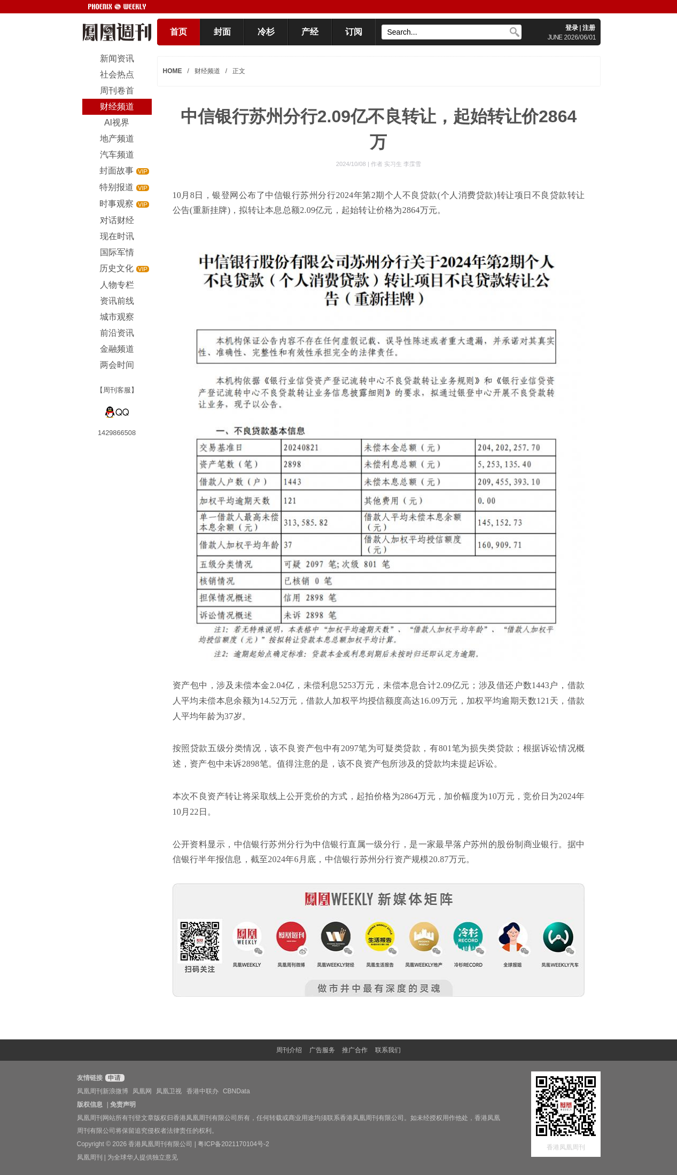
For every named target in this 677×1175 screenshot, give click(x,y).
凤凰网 (142, 1091)
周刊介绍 (289, 1050)
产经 (309, 31)
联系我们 (388, 1050)
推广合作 (355, 1050)
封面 (222, 31)
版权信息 (90, 1104)
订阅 (353, 31)
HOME (172, 71)
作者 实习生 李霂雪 (396, 164)
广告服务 (322, 1050)
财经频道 (207, 71)
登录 (571, 27)
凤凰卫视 (169, 1091)
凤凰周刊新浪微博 (102, 1091)
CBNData (236, 1091)
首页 (178, 31)
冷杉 (266, 31)
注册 (588, 27)
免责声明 (123, 1104)
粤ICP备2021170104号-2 (233, 1144)
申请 (113, 1078)
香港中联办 (202, 1091)
